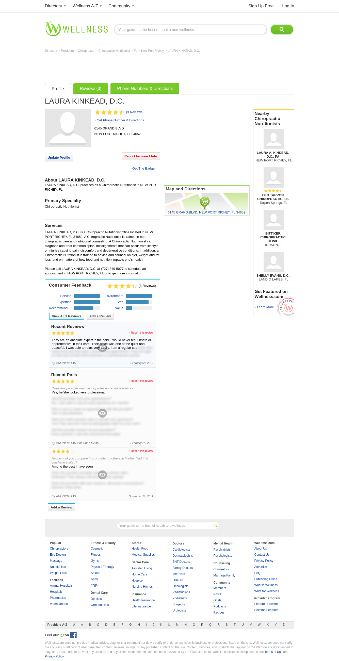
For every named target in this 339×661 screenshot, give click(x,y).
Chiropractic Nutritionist (114, 51)
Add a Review (100, 316)
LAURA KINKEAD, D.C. (184, 51)
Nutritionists (58, 567)
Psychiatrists (222, 549)
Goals (217, 600)
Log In (288, 6)
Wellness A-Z (85, 6)
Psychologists (223, 555)
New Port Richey (153, 51)
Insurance (139, 594)
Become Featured (266, 610)
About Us (260, 548)
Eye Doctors (58, 554)
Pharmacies (58, 598)
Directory (53, 6)
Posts (217, 594)
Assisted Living (142, 568)
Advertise (260, 567)
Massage (56, 561)
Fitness (96, 554)
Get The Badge (143, 168)
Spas (94, 579)
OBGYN (178, 580)
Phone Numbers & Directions (145, 88)
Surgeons (179, 604)
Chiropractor (86, 51)
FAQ (257, 573)
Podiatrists (180, 598)
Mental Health (223, 543)
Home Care (139, 574)
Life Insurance (141, 606)
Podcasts (220, 606)
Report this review (142, 332)
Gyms (95, 561)
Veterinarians (59, 604)
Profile (58, 88)
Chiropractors (59, 548)
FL (136, 51)
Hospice (137, 580)
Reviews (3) (90, 88)
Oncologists (181, 586)
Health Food (140, 548)
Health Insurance (143, 600)
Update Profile (59, 157)
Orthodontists (100, 605)
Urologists (179, 610)
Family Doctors (183, 568)
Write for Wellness (266, 591)
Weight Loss (58, 573)
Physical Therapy (102, 567)
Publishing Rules (265, 579)
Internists (179, 574)
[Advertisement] (137, 66)
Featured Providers (267, 604)
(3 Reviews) (135, 112)
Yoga (94, 585)
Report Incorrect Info (140, 156)
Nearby (274, 118)
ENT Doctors (181, 562)
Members (220, 588)
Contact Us (261, 554)
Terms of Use (273, 652)
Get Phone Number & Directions (120, 120)
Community (119, 6)
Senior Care (140, 562)
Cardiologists (181, 549)
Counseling (222, 563)
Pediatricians (181, 592)
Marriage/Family (224, 575)
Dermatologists (183, 555)
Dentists (96, 599)
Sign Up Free (261, 6)
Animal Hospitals (61, 585)
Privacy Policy (263, 561)
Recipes (219, 612)
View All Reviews (67, 316)
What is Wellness (266, 585)
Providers (68, 51)
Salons (95, 573)
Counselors (221, 569)
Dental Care (99, 592)
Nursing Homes (142, 586)
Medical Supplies (143, 554)
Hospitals (56, 591)
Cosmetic (97, 548)
